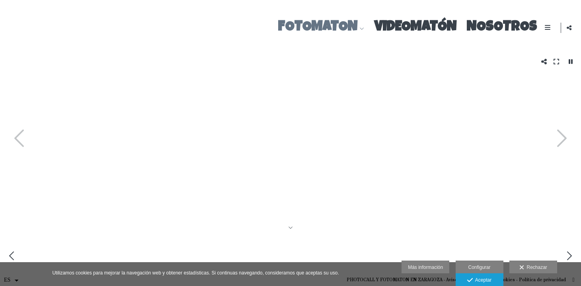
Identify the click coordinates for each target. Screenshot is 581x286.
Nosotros (500, 28)
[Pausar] (570, 62)
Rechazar (533, 268)
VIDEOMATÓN (413, 28)
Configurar (479, 267)
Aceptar (479, 280)
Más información (425, 267)
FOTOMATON (316, 28)
